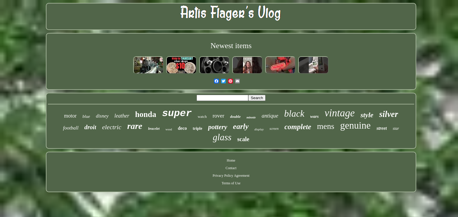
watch (202, 116)
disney (102, 116)
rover (218, 116)
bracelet (153, 129)
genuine (355, 125)
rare (134, 126)
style (366, 115)
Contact (230, 168)
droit (90, 127)
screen (274, 129)
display (259, 129)
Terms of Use (231, 183)
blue (86, 116)
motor (70, 116)
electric (111, 127)
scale (243, 139)
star (396, 128)
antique (270, 116)
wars (314, 116)
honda (145, 114)
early (241, 126)
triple (197, 128)
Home (231, 160)
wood (168, 129)
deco (182, 128)
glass (222, 137)
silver (388, 114)
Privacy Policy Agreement (231, 176)
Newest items (231, 45)
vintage (340, 113)
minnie (251, 117)
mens (325, 126)
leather (121, 116)
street (382, 128)
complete (297, 127)
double (235, 116)
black (294, 113)
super (177, 113)
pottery (217, 127)
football (71, 128)
